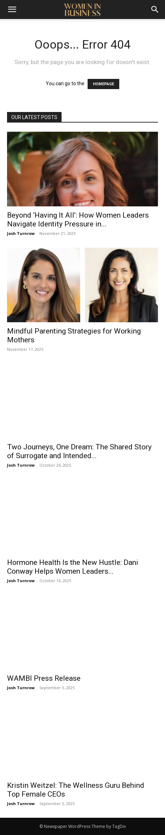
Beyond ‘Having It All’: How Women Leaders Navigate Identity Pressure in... (78, 219)
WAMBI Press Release (44, 678)
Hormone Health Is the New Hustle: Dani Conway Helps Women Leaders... (72, 566)
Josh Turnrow (20, 233)
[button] (12, 9)
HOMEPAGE (103, 84)
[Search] (155, 9)
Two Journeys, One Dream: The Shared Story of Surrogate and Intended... (79, 451)
